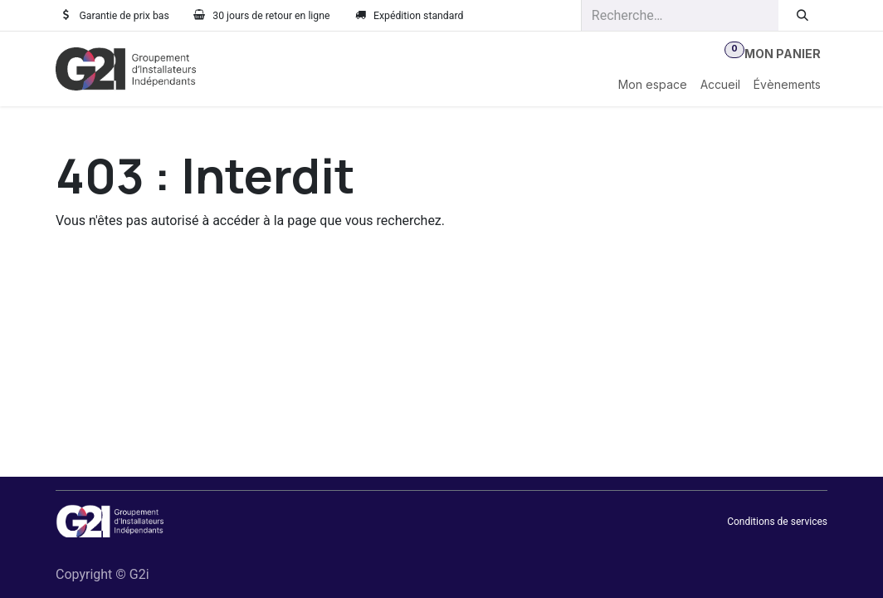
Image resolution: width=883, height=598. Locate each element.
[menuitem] (653, 84)
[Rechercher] (802, 15)
